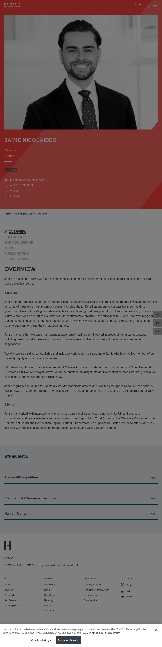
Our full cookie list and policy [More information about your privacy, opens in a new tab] (103, 636)
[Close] (156, 634)
